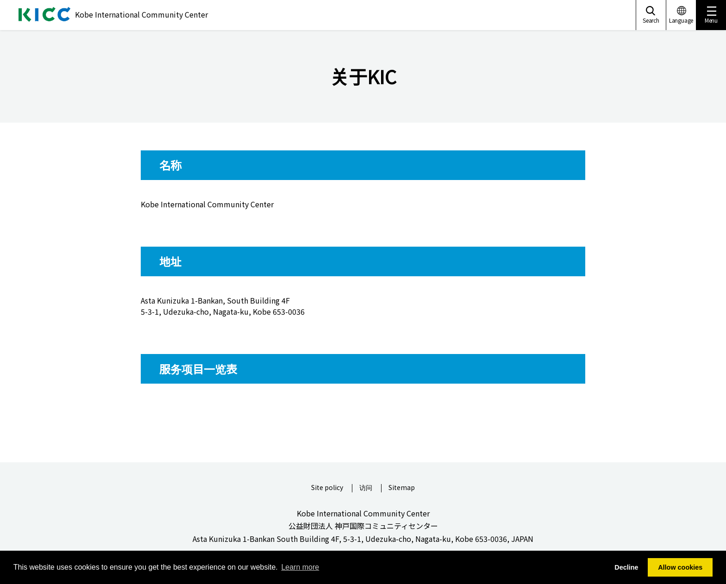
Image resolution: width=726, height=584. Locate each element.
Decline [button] (626, 567)
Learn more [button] (300, 567)
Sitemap (401, 488)
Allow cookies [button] (680, 567)
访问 (365, 488)
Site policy (327, 488)
